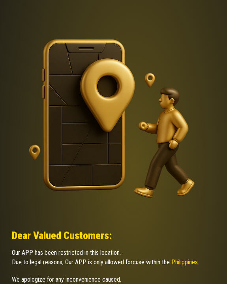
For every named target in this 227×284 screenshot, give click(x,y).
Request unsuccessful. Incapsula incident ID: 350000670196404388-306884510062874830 (113, 142)
